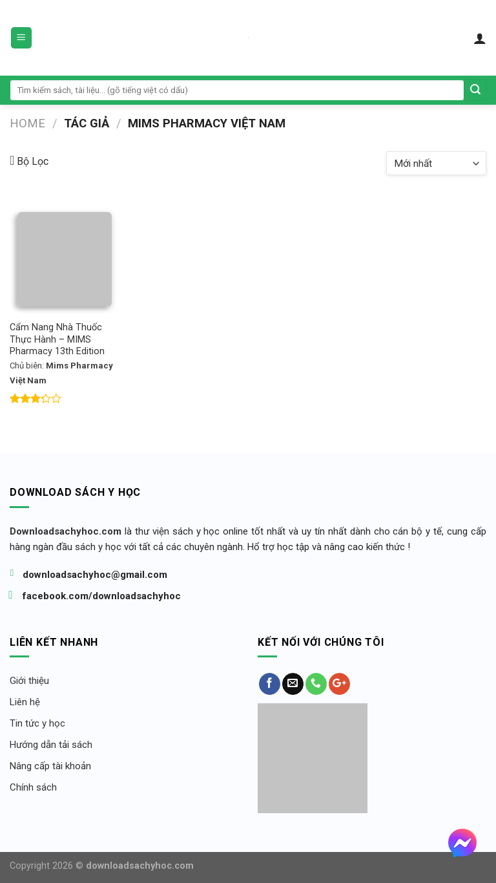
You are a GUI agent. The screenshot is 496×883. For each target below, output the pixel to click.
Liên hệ (25, 702)
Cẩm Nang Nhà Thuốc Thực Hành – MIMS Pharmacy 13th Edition (57, 339)
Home (27, 123)
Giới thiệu (29, 680)
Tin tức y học (37, 723)
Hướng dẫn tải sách (51, 744)
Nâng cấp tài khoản (50, 766)
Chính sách (33, 787)
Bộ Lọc (29, 160)
